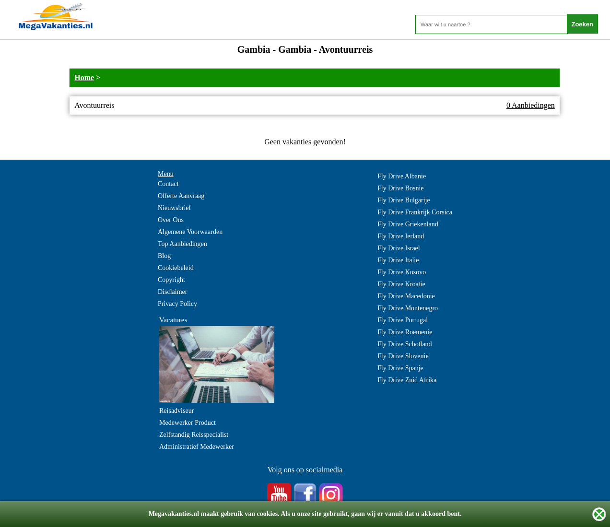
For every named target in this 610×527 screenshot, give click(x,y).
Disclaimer (172, 291)
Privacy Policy (177, 303)
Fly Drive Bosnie (400, 188)
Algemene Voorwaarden (190, 231)
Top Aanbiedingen (182, 243)
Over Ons (171, 219)
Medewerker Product (187, 422)
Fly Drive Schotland (404, 344)
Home (84, 77)
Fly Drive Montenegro (407, 308)
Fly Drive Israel (398, 248)
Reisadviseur (176, 410)
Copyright (171, 279)
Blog (164, 255)
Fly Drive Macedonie (406, 296)
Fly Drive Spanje (400, 368)
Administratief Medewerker (196, 446)
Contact (168, 183)
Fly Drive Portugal (402, 320)
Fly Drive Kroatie (401, 284)
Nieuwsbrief (174, 207)
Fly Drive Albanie (401, 176)
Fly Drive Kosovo (401, 272)
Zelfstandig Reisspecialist (193, 434)
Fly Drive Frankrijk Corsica (414, 212)
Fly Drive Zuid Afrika (406, 380)
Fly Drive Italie (398, 260)
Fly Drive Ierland (400, 236)
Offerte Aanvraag (181, 195)
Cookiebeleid (176, 267)
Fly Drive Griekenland (407, 224)
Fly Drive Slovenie (403, 356)
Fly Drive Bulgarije (403, 200)
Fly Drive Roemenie (404, 332)
